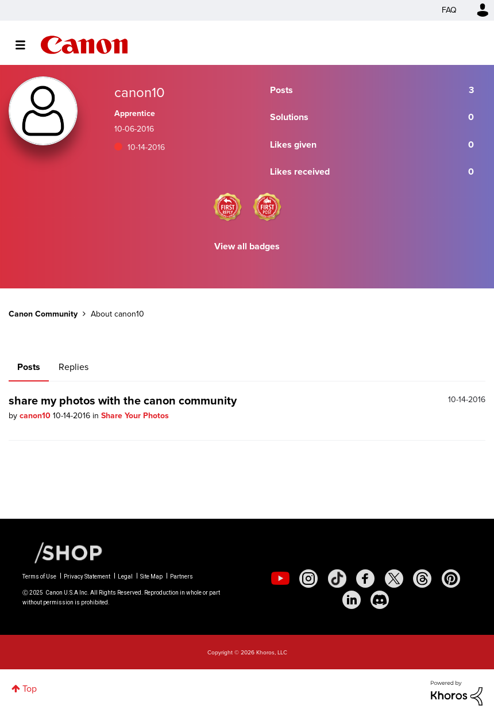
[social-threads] (422, 578)
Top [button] (29, 688)
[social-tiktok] (337, 578)
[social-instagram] (308, 578)
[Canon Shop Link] (62, 552)
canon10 (36, 416)
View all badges (247, 246)
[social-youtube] (280, 578)
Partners (181, 576)
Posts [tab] (28, 366)
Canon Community (84, 45)
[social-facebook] (365, 578)
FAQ (449, 10)
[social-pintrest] (451, 578)
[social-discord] (379, 600)
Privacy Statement (87, 576)
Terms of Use (39, 576)
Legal (125, 576)
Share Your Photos (135, 416)
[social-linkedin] (351, 600)
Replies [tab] (73, 366)
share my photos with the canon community (123, 400)
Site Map (151, 576)
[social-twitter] (394, 578)
